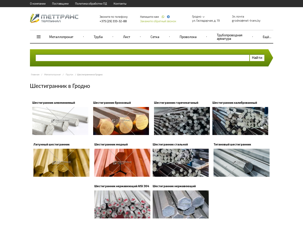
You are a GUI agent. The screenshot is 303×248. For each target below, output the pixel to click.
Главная (35, 74)
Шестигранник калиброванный (234, 102)
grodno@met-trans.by (246, 20)
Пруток (69, 74)
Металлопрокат (61, 36)
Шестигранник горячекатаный (176, 102)
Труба (98, 36)
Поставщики (60, 3)
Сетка (155, 36)
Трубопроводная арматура (229, 36)
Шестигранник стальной (170, 144)
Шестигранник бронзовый (112, 102)
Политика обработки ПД (91, 3)
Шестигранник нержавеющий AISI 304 (121, 186)
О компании (38, 3)
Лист (126, 36)
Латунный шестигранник (51, 144)
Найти (257, 57)
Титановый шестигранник (232, 144)
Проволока (188, 36)
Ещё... (267, 36)
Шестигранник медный (111, 144)
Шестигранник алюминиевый (53, 102)
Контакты (119, 3)
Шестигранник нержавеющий (174, 186)
